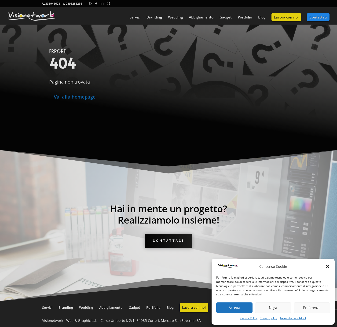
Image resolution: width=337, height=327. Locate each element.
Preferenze (311, 307)
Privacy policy (268, 318)
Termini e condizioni (293, 318)
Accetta (234, 307)
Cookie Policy (248, 318)
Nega (273, 307)
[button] (327, 266)
